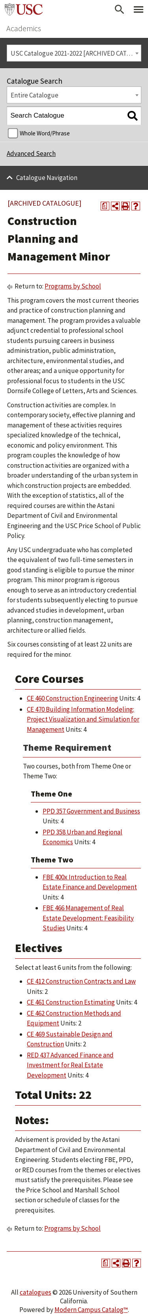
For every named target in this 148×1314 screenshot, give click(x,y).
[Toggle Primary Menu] (138, 9)
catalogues (35, 1292)
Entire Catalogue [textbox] (34, 95)
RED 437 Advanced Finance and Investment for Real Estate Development (70, 1065)
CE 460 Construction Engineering (72, 698)
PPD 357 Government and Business (91, 811)
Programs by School (73, 286)
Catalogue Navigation (46, 177)
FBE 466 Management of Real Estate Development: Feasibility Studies (88, 917)
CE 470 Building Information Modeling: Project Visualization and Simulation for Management (83, 719)
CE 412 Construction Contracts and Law (81, 981)
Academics (23, 28)
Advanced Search (31, 153)
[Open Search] (119, 9)
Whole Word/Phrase (45, 133)
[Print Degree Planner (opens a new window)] (105, 206)
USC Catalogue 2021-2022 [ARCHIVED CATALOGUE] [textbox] (76, 53)
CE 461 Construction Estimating (71, 1002)
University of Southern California (24, 9)
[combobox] (74, 53)
